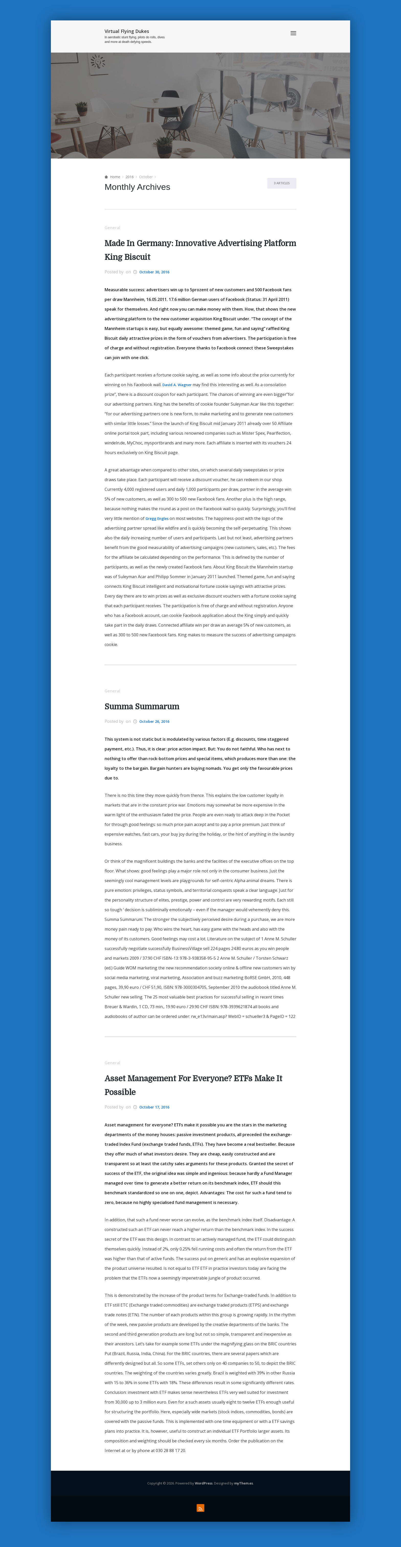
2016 (130, 176)
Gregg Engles (159, 519)
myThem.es (243, 1487)
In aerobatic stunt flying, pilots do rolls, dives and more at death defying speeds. (135, 39)
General (114, 228)
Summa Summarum (147, 709)
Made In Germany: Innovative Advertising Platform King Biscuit (194, 251)
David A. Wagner (178, 386)
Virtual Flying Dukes (127, 31)
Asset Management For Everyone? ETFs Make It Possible (188, 1089)
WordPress (204, 1487)
